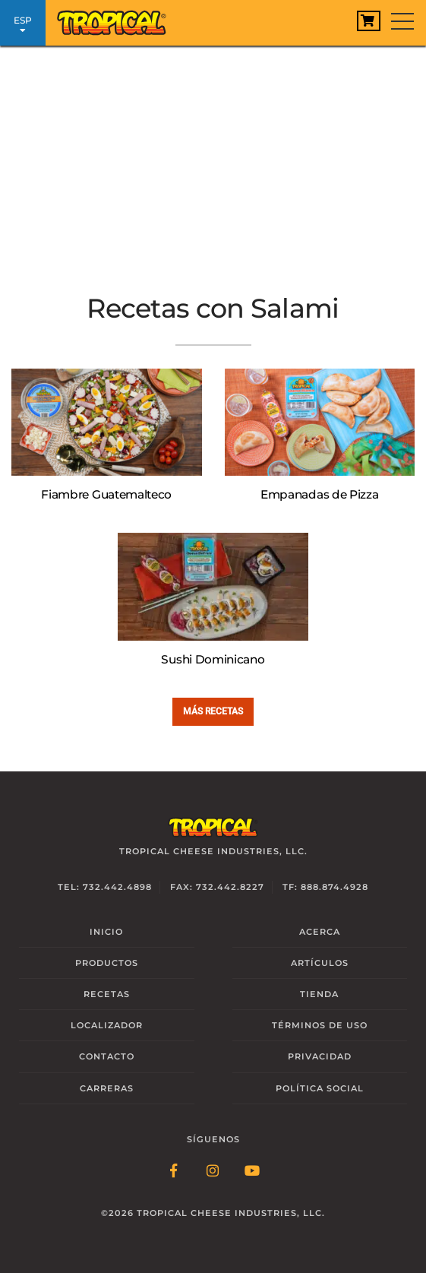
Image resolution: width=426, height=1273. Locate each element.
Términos (320, 1025)
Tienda (319, 994)
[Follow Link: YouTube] (253, 1172)
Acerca (319, 931)
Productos (106, 963)
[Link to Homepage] (117, 19)
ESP (23, 24)
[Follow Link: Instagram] (213, 1172)
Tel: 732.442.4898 (105, 887)
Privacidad (320, 1056)
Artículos (320, 963)
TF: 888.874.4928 (325, 887)
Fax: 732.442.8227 (217, 887)
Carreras (107, 1088)
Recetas (107, 994)
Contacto (106, 1056)
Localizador (107, 1025)
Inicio (106, 931)
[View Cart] (368, 21)
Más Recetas (213, 711)
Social (320, 1088)
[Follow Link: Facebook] (174, 1172)
